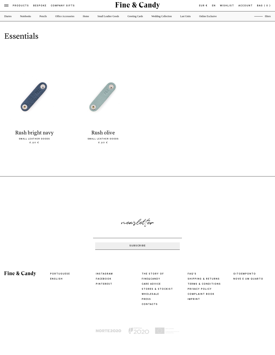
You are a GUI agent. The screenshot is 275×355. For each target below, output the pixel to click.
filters (268, 16)
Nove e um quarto (248, 279)
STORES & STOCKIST (157, 289)
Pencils (43, 16)
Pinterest (104, 284)
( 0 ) (267, 6)
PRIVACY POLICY (200, 289)
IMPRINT (194, 299)
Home (86, 16)
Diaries (8, 16)
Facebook (103, 279)
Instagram (104, 274)
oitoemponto (244, 274)
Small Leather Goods (108, 16)
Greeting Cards (135, 16)
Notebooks (25, 16)
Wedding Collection (161, 16)
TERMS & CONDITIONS (204, 284)
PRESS (146, 299)
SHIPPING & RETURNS (204, 279)
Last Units (185, 16)
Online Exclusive (208, 16)
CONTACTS (150, 304)
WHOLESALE (150, 294)
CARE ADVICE (151, 284)
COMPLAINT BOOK (201, 294)
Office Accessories (64, 16)
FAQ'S (192, 274)
